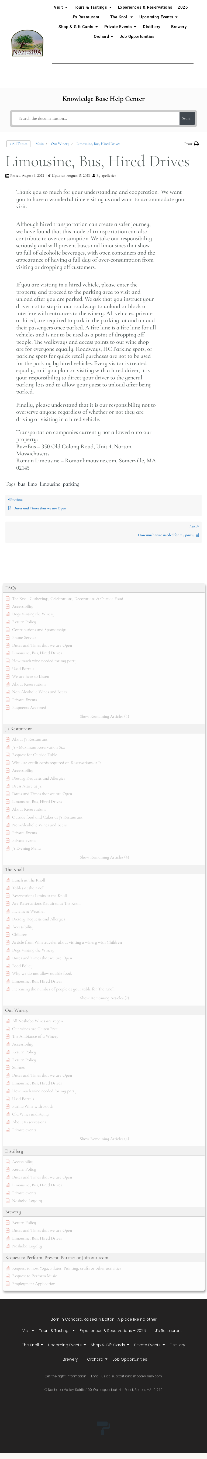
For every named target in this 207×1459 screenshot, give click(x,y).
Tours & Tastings (91, 7)
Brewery (179, 26)
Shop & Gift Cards (76, 26)
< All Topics (18, 143)
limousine (50, 484)
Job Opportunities (137, 36)
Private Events (119, 26)
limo (32, 484)
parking (71, 484)
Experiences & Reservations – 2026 (153, 7)
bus (21, 484)
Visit (59, 7)
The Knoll (120, 17)
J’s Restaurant (85, 17)
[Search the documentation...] (95, 118)
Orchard (102, 36)
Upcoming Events (157, 17)
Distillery (151, 26)
